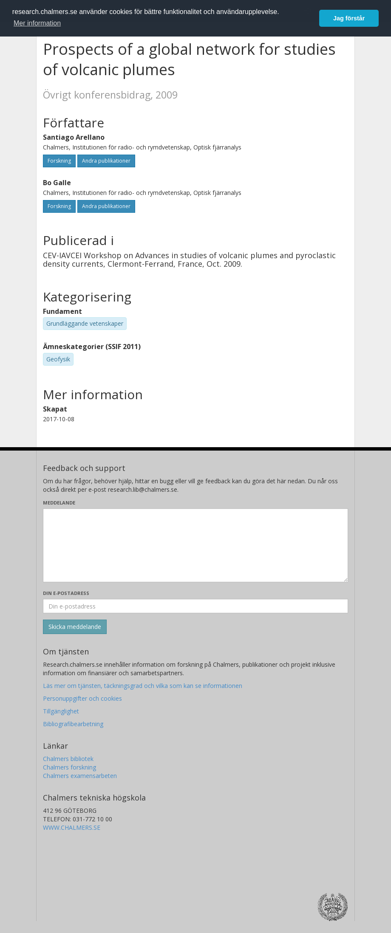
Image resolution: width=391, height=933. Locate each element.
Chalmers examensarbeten (80, 776)
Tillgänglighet (61, 711)
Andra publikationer (106, 160)
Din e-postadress (66, 593)
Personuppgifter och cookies (82, 698)
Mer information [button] (37, 23)
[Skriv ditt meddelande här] (195, 545)
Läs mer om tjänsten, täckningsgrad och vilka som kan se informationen (142, 686)
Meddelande (59, 502)
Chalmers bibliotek (68, 759)
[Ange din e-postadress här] (195, 606)
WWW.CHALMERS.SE (71, 827)
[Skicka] (75, 627)
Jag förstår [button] (349, 18)
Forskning (59, 160)
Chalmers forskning (69, 767)
